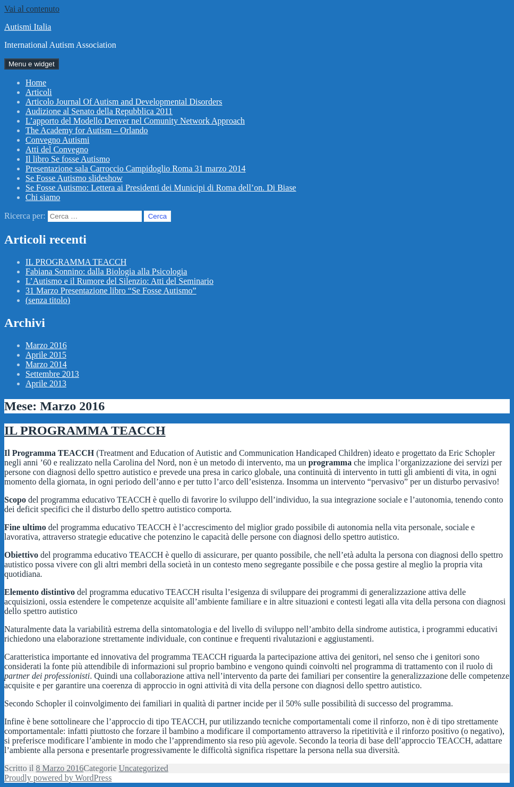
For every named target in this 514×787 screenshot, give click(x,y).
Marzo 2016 (46, 345)
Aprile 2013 (45, 383)
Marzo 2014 (46, 364)
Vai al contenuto (31, 8)
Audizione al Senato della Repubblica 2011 (99, 111)
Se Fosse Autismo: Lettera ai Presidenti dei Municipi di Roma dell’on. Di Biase (160, 187)
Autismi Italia (27, 26)
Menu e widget (31, 64)
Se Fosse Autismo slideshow (74, 178)
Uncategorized (143, 768)
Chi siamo (42, 197)
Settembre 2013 (52, 373)
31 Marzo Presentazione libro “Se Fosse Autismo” (110, 290)
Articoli (38, 92)
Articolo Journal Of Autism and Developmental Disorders (123, 101)
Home (35, 82)
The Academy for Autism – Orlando (86, 130)
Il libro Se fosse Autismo (67, 158)
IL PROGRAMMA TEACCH (75, 261)
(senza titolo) (47, 300)
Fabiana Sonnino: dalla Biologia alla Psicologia (106, 271)
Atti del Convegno (56, 149)
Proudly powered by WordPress (58, 777)
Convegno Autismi (57, 139)
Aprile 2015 (45, 354)
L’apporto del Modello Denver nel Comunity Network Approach (135, 120)
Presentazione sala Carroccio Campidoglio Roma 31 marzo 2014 (135, 168)
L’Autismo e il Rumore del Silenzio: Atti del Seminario (119, 281)
